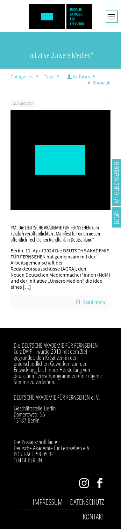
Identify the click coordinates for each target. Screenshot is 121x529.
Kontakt (93, 516)
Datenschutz (87, 502)
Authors (81, 76)
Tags (53, 76)
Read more (94, 302)
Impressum (48, 502)
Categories (25, 76)
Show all (97, 82)
